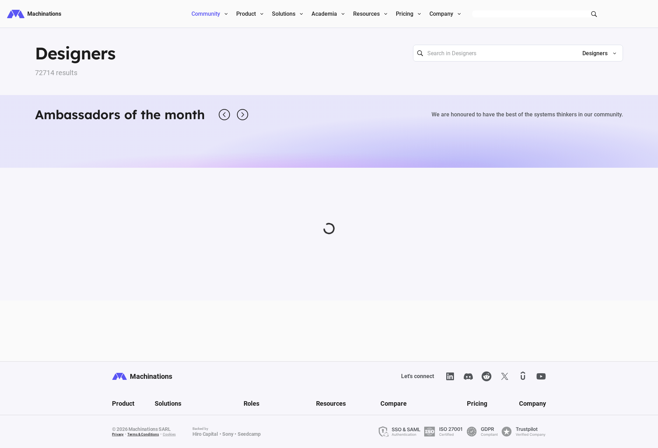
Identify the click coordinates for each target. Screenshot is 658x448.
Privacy (118, 434)
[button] (596, 53)
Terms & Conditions (143, 434)
